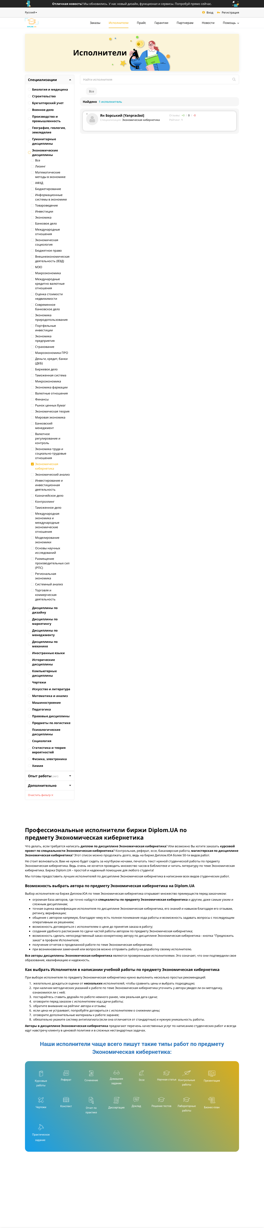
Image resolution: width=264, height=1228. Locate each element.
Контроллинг (42, 501)
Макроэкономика (46, 273)
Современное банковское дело (45, 307)
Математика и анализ (48, 696)
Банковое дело (44, 223)
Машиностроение (44, 703)
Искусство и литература (49, 689)
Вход (207, 12)
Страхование (42, 347)
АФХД (37, 183)
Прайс (141, 23)
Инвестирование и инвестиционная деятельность (47, 485)
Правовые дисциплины (49, 716)
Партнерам (185, 23)
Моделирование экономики (45, 540)
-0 (194, 115)
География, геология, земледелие (47, 130)
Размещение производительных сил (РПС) (50, 563)
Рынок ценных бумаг (48, 405)
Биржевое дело (44, 369)
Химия (35, 766)
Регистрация (228, 12)
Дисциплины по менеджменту (43, 632)
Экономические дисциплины (43, 152)
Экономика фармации (49, 387)
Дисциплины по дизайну (43, 610)
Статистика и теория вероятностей (47, 750)
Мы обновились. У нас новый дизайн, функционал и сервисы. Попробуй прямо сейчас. (132, 4)
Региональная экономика (43, 576)
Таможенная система (48, 375)
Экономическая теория (50, 411)
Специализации (49, 79)
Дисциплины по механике (43, 644)
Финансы (40, 399)
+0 (183, 115)
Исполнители (118, 23)
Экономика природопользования (49, 317)
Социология (39, 741)
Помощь (231, 23)
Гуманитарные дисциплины (42, 141)
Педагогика (39, 709)
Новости (208, 23)
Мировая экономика (48, 417)
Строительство (42, 96)
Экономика (41, 217)
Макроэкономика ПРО (49, 353)
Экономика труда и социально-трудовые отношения (48, 453)
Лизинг (38, 166)
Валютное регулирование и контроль (45, 438)
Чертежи (37, 682)
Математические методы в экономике (48, 174)
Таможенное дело (46, 507)
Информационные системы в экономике (49, 197)
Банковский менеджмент (42, 425)
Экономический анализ (50, 474)
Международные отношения (45, 231)
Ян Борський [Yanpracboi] (122, 115)
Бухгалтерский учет (46, 103)
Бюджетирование (46, 189)
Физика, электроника (47, 759)
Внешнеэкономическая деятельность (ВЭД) (50, 258)
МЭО (36, 267)
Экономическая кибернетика (44, 466)
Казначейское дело (47, 495)
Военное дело (41, 110)
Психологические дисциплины (44, 732)
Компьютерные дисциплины (42, 673)
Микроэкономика (46, 381)
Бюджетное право (46, 250)
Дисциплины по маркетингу (43, 621)
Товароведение (44, 205)
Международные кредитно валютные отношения (48, 283)
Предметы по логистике (49, 723)
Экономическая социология (44, 242)
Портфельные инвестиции (43, 328)
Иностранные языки (46, 653)
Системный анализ (47, 584)
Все (35, 160)
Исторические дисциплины (41, 662)
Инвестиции (42, 211)
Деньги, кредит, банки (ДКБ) (49, 361)
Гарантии (161, 23)
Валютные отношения (49, 393)
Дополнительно (49, 785)
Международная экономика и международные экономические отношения (45, 522)
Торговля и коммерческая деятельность (44, 594)
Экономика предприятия (43, 338)
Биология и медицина (48, 89)
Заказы (95, 23)
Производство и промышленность (44, 118)
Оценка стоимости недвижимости (47, 296)
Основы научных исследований (45, 550)
